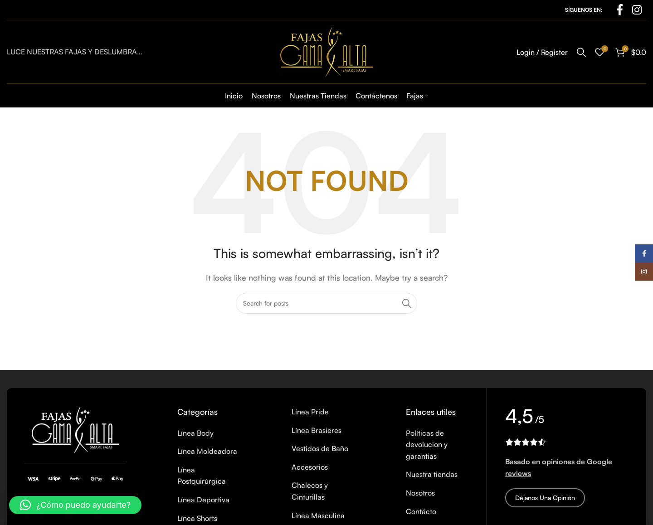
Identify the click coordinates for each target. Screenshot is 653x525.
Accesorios (310, 467)
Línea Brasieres (316, 430)
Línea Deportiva (203, 499)
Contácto (421, 511)
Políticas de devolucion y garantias (427, 444)
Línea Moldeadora (207, 451)
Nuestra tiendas (432, 474)
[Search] (581, 52)
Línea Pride (310, 411)
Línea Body (195, 433)
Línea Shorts (197, 518)
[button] (75, 505)
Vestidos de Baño (320, 448)
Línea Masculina (318, 515)
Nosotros (420, 492)
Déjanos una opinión (545, 497)
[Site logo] (326, 50)
